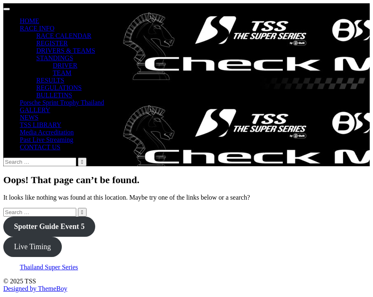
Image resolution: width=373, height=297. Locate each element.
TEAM (62, 72)
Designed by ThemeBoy (35, 288)
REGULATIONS (59, 87)
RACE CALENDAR (63, 35)
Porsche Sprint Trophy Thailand (62, 102)
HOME (29, 20)
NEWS (29, 117)
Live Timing (32, 247)
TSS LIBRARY (40, 124)
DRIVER (65, 65)
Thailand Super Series (49, 267)
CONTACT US (40, 147)
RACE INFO (37, 28)
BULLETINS (54, 95)
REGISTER (52, 43)
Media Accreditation (47, 132)
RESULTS (50, 80)
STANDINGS (54, 57)
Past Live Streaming (46, 139)
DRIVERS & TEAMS (65, 50)
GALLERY (35, 109)
